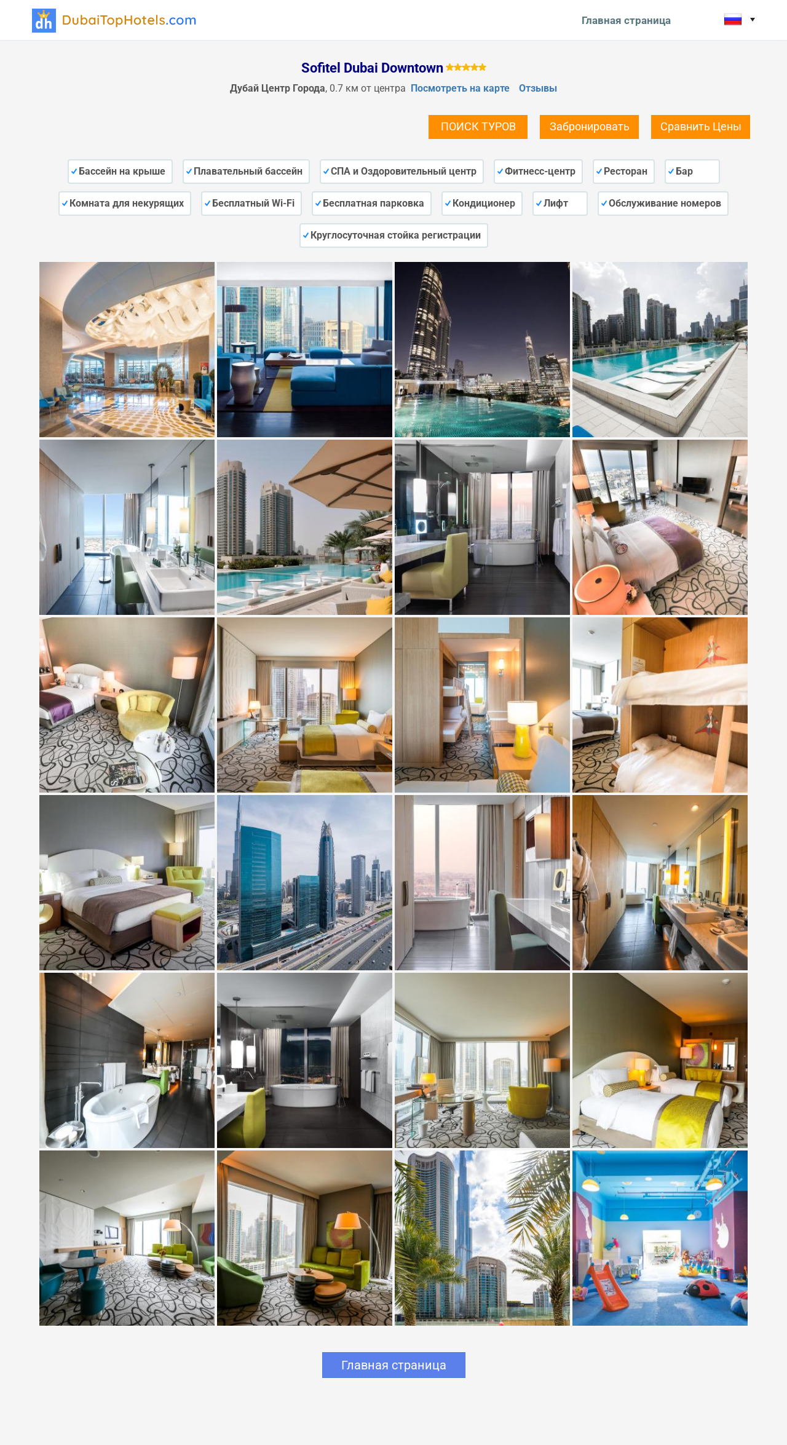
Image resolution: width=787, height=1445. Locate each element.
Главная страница (626, 20)
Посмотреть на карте (460, 88)
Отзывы (538, 88)
